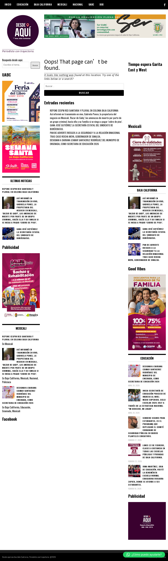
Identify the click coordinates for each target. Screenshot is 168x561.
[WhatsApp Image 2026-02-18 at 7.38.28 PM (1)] (21, 319)
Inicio (8, 4)
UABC (91, 4)
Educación (22, 4)
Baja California (43, 4)
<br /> (147, 97)
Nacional (78, 4)
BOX (102, 4)
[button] (144, 555)
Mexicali (62, 4)
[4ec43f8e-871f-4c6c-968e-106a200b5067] (105, 37)
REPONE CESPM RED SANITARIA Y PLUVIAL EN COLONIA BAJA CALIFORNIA (85, 110)
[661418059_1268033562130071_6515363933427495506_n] (147, 181)
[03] (147, 538)
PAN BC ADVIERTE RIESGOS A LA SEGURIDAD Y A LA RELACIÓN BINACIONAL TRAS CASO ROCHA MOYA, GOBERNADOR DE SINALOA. (85, 134)
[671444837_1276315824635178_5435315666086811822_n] (21, 121)
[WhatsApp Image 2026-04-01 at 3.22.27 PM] (21, 171)
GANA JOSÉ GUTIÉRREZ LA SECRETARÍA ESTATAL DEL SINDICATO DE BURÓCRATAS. (82, 127)
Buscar (35, 65)
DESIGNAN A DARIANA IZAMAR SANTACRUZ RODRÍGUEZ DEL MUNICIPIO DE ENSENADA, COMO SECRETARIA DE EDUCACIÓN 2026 (85, 142)
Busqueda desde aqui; (12, 60)
